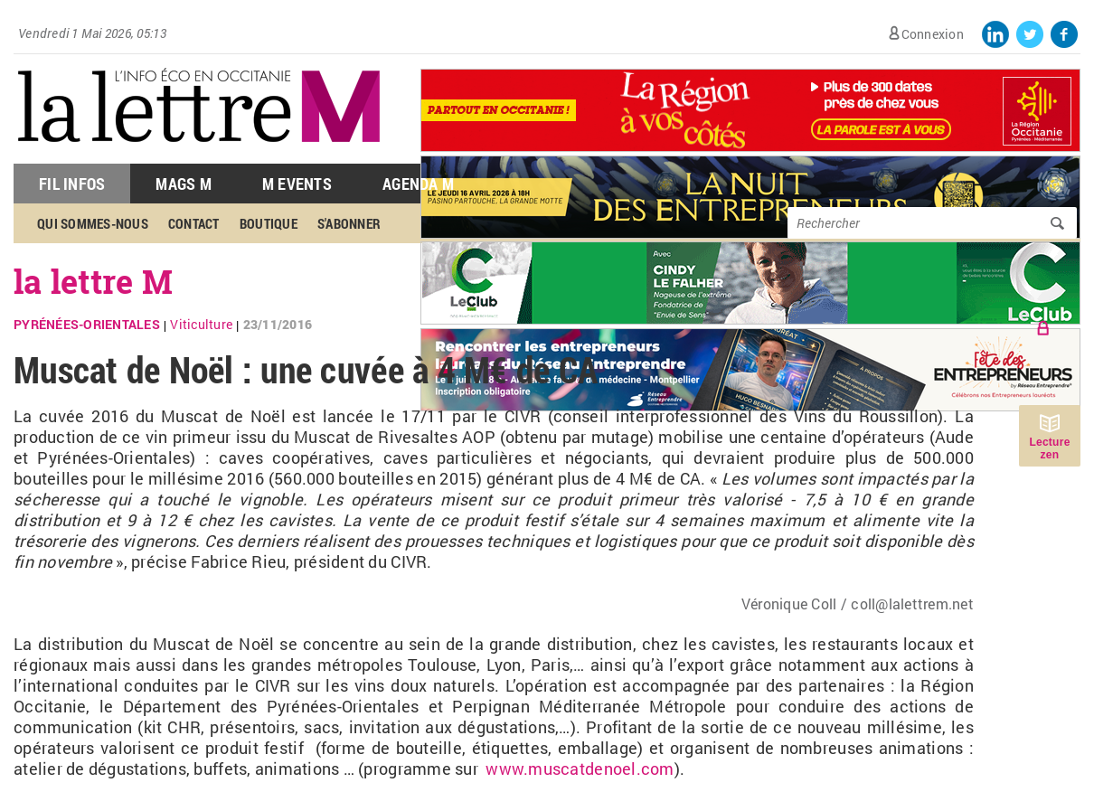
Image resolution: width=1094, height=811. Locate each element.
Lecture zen (1049, 448)
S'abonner (349, 223)
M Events (297, 183)
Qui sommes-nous (92, 223)
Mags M (184, 183)
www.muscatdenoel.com (580, 768)
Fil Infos (72, 183)
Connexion (932, 33)
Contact (194, 223)
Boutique (268, 223)
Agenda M (418, 183)
